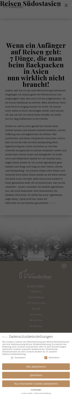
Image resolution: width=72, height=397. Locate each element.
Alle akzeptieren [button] (36, 366)
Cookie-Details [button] (27, 393)
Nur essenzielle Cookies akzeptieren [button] (36, 383)
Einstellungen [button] (36, 390)
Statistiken (51, 357)
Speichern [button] (36, 375)
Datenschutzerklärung (42, 393)
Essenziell (18, 357)
